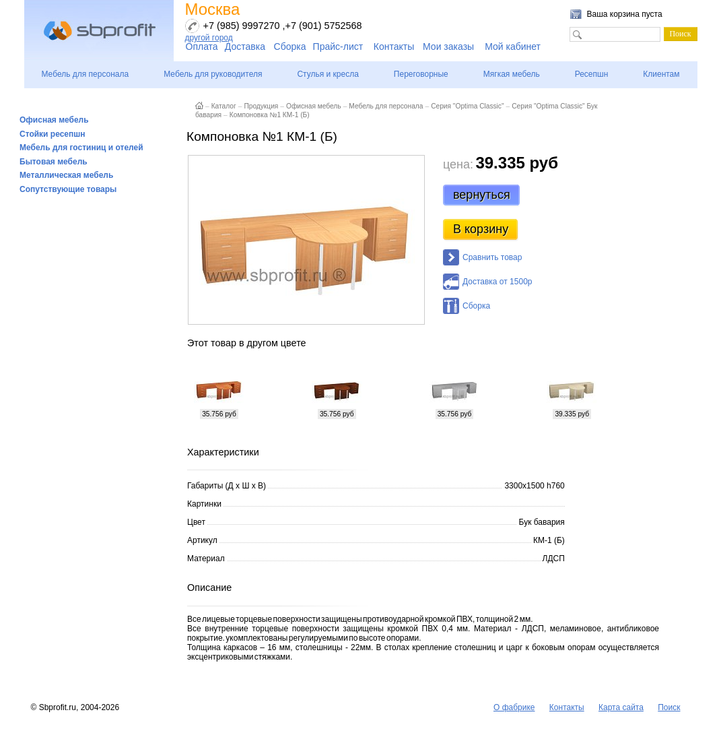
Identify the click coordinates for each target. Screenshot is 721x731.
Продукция (261, 106)
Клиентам (661, 74)
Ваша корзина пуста (624, 14)
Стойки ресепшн (52, 134)
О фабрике (514, 707)
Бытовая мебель (54, 161)
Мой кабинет (513, 46)
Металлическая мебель (66, 175)
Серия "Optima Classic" (467, 106)
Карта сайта (621, 707)
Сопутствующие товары (68, 189)
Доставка (245, 46)
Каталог (223, 106)
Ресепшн (592, 74)
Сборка (290, 46)
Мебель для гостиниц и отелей (81, 147)
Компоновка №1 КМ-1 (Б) (270, 115)
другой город (209, 37)
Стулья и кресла (327, 74)
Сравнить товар (492, 257)
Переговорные (421, 74)
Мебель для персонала (85, 74)
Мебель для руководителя (213, 74)
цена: (458, 164)
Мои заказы (448, 46)
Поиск (669, 707)
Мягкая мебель (511, 74)
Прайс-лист (338, 46)
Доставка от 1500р (497, 281)
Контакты (394, 46)
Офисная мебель (54, 120)
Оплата (202, 46)
